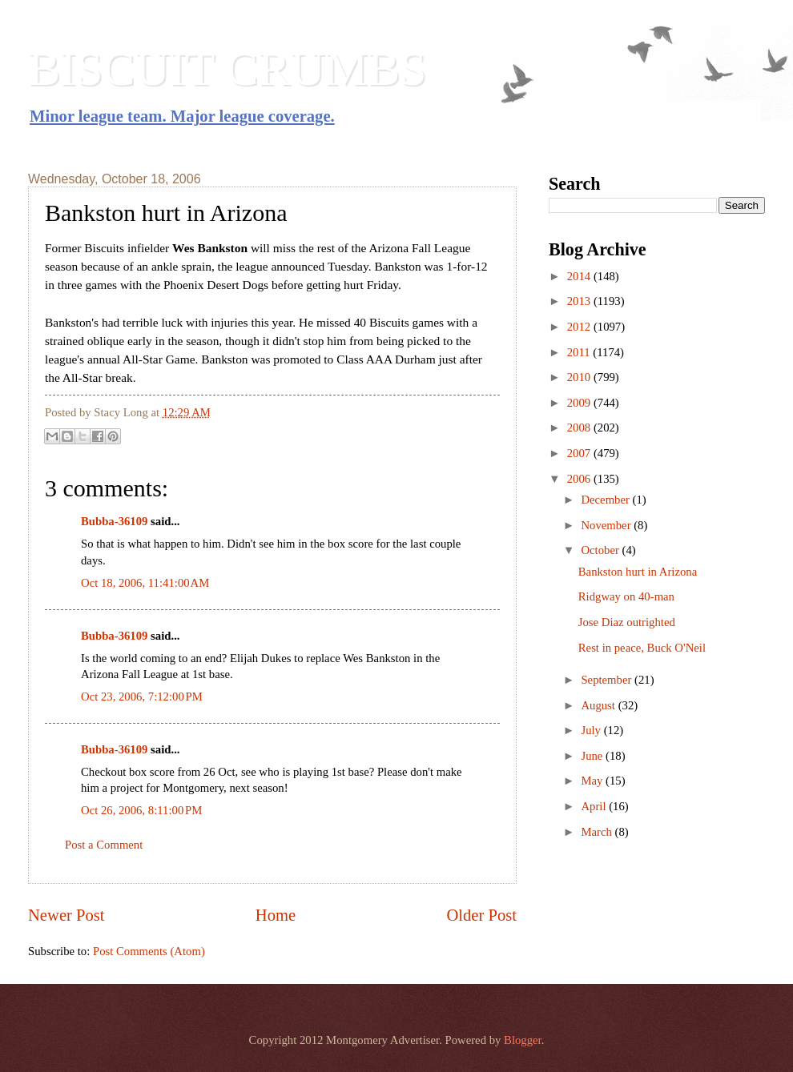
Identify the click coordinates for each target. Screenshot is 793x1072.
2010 (580, 377)
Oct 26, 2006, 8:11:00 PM (141, 810)
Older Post (481, 915)
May (593, 780)
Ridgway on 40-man (626, 596)
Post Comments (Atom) (149, 951)
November (607, 525)
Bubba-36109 (114, 521)
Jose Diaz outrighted (626, 622)
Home (276, 915)
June (593, 755)
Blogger (522, 1040)
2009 (580, 402)
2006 (580, 478)
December (606, 499)
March (597, 831)
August (599, 705)
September (607, 679)
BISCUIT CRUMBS (227, 68)
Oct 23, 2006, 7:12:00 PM (142, 696)
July (592, 730)
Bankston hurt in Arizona (637, 571)
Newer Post (66, 915)
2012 (580, 326)
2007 (580, 453)
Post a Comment (104, 844)
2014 (580, 276)
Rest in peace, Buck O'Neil (642, 647)
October (601, 550)
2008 (580, 427)
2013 (580, 301)
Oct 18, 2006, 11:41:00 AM (145, 582)
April (595, 806)
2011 (580, 352)
